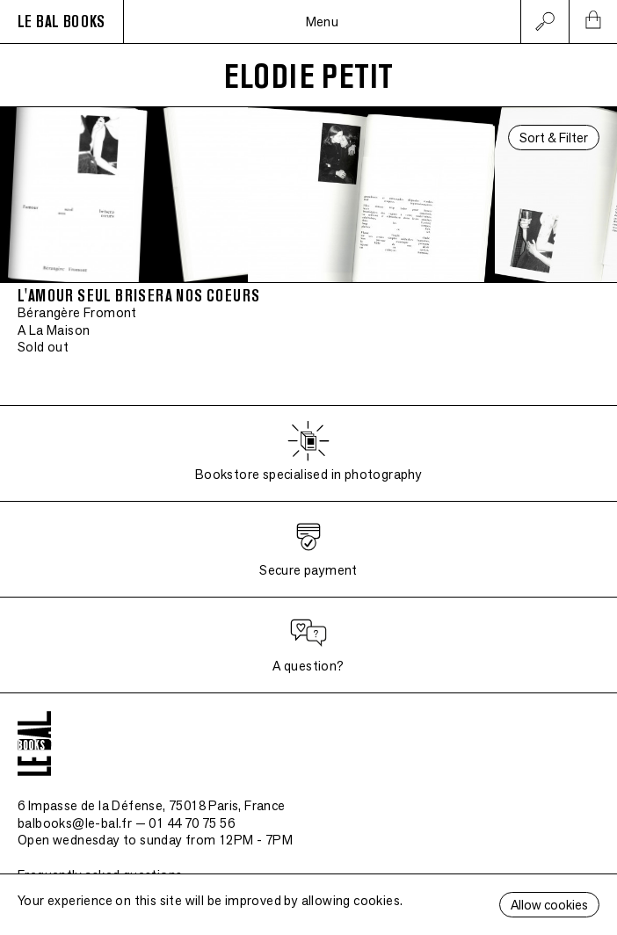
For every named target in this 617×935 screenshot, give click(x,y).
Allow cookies (549, 904)
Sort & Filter (553, 137)
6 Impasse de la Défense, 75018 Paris (152, 805)
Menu (322, 21)
